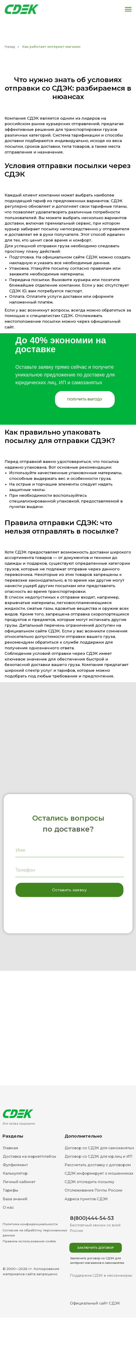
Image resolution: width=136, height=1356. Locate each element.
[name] (69, 850)
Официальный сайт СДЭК (95, 1303)
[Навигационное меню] (128, 9)
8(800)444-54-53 (92, 1218)
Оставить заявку (69, 889)
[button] (85, 399)
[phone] (69, 870)
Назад (10, 47)
